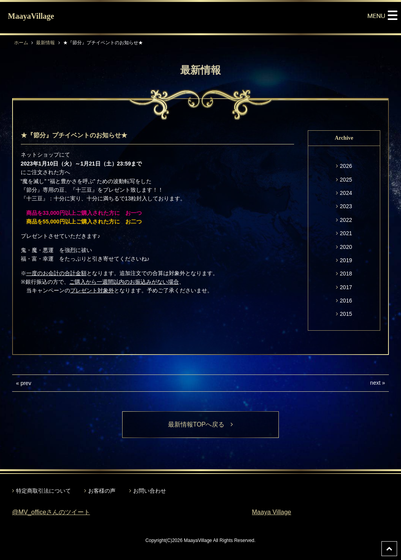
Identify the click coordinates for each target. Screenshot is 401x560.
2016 (346, 300)
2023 (346, 206)
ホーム (21, 42)
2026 (346, 166)
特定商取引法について (43, 491)
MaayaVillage (31, 16)
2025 (346, 179)
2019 (346, 260)
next (375, 383)
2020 (346, 247)
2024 (346, 193)
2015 (346, 314)
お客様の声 (102, 491)
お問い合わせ (149, 491)
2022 (346, 220)
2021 (346, 233)
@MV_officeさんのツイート (51, 512)
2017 (346, 287)
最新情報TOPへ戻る (200, 424)
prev (25, 383)
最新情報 (45, 42)
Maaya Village (271, 512)
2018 (346, 273)
